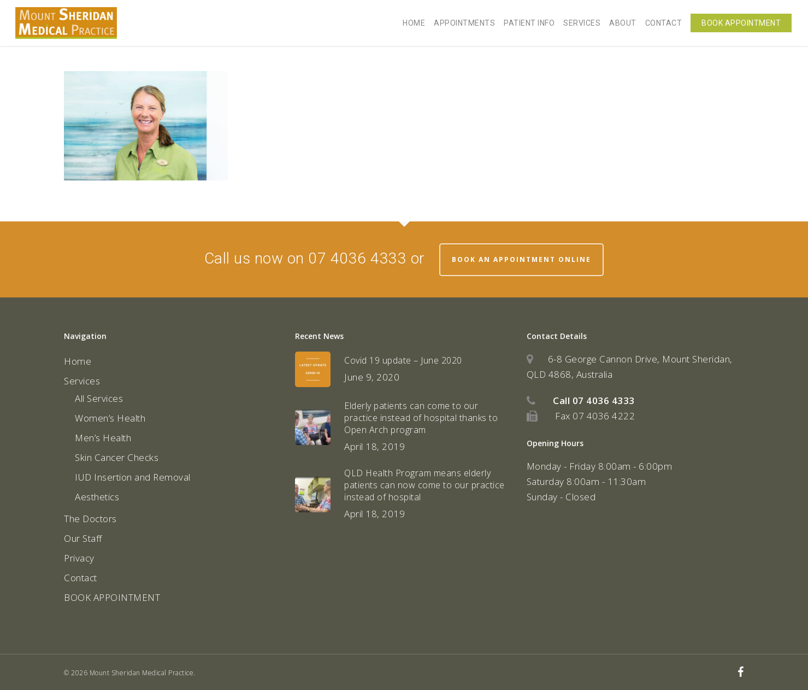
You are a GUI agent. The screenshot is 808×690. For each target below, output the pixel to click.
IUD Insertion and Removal (133, 477)
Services (82, 381)
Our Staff (83, 538)
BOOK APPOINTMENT (112, 597)
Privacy (79, 558)
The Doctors (90, 518)
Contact (80, 577)
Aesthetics (97, 496)
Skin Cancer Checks (116, 457)
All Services (99, 398)
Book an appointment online (521, 259)
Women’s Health (110, 418)
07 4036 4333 (604, 400)
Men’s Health (103, 437)
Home (77, 361)
